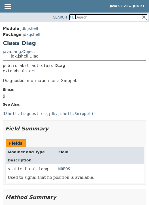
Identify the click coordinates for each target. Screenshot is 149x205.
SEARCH (60, 17)
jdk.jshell (29, 28)
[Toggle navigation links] (7, 7)
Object (29, 71)
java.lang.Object (19, 51)
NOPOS (64, 169)
